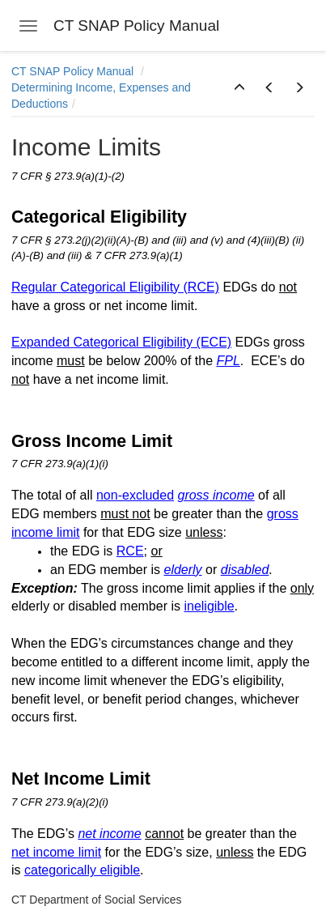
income (234, 495)
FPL (227, 361)
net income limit (56, 852)
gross (193, 495)
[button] (239, 88)
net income (109, 833)
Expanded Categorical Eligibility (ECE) (121, 342)
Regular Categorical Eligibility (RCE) (115, 287)
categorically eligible (82, 870)
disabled (245, 570)
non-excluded (135, 495)
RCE (130, 551)
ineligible (209, 606)
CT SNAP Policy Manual (74, 71)
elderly (182, 570)
